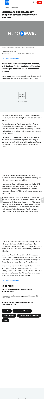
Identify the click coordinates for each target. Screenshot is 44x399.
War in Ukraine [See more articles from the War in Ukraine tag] (9, 315)
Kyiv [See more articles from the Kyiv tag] (5, 320)
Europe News (14, 7)
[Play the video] (22, 33)
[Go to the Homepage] (7, 2)
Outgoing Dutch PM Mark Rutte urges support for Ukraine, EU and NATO (17, 303)
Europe (7, 7)
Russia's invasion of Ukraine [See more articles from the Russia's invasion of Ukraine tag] (29, 315)
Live (39, 2)
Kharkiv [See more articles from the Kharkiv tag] (6, 311)
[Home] (2, 7)
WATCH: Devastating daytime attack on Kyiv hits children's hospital (17, 290)
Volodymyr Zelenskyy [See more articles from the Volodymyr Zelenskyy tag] (22, 311)
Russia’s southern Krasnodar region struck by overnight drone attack (20, 297)
